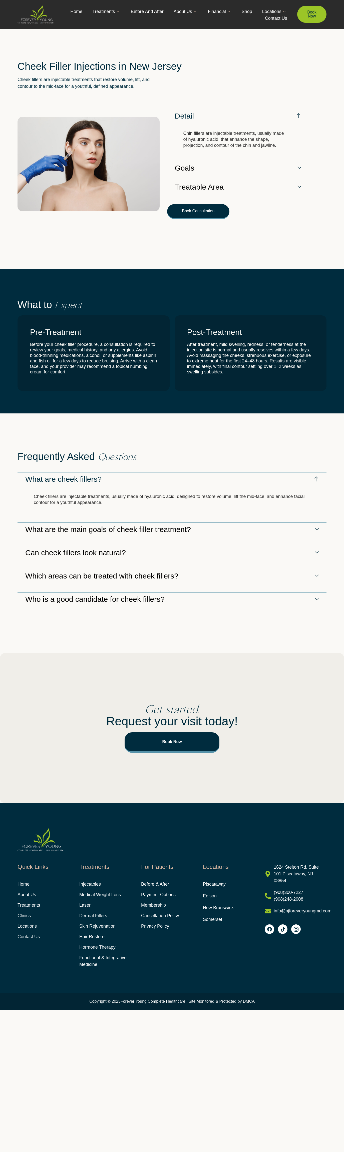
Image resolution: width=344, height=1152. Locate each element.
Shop (247, 11)
